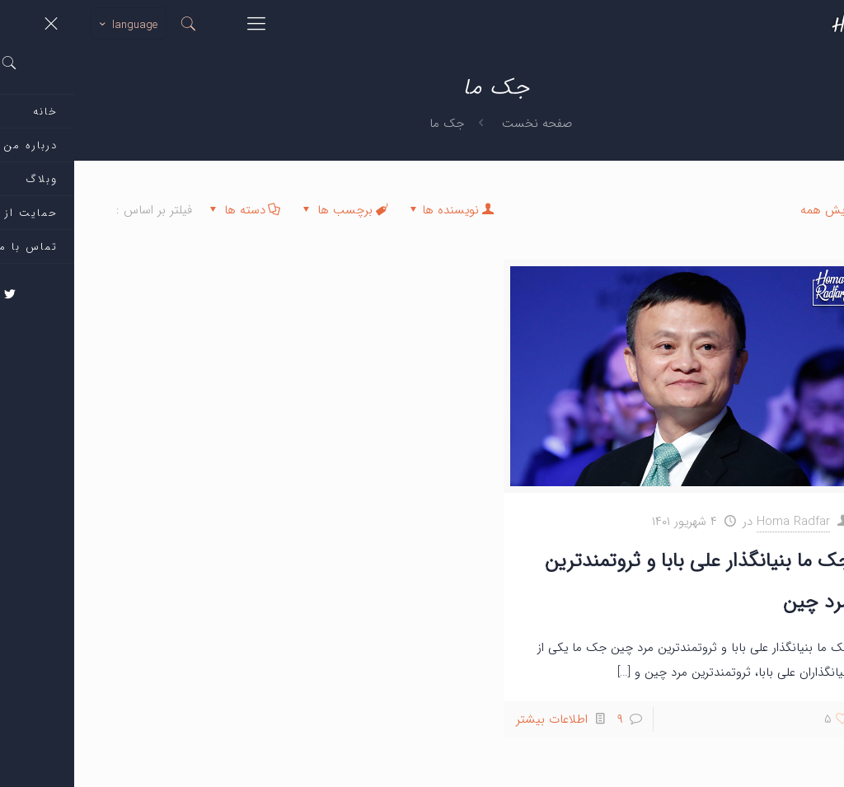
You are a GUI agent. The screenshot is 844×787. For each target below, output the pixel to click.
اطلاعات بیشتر (477, 719)
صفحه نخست (463, 124)
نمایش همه (764, 210)
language (52, 25)
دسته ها (169, 210)
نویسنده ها (376, 210)
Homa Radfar (719, 522)
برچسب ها (269, 210)
